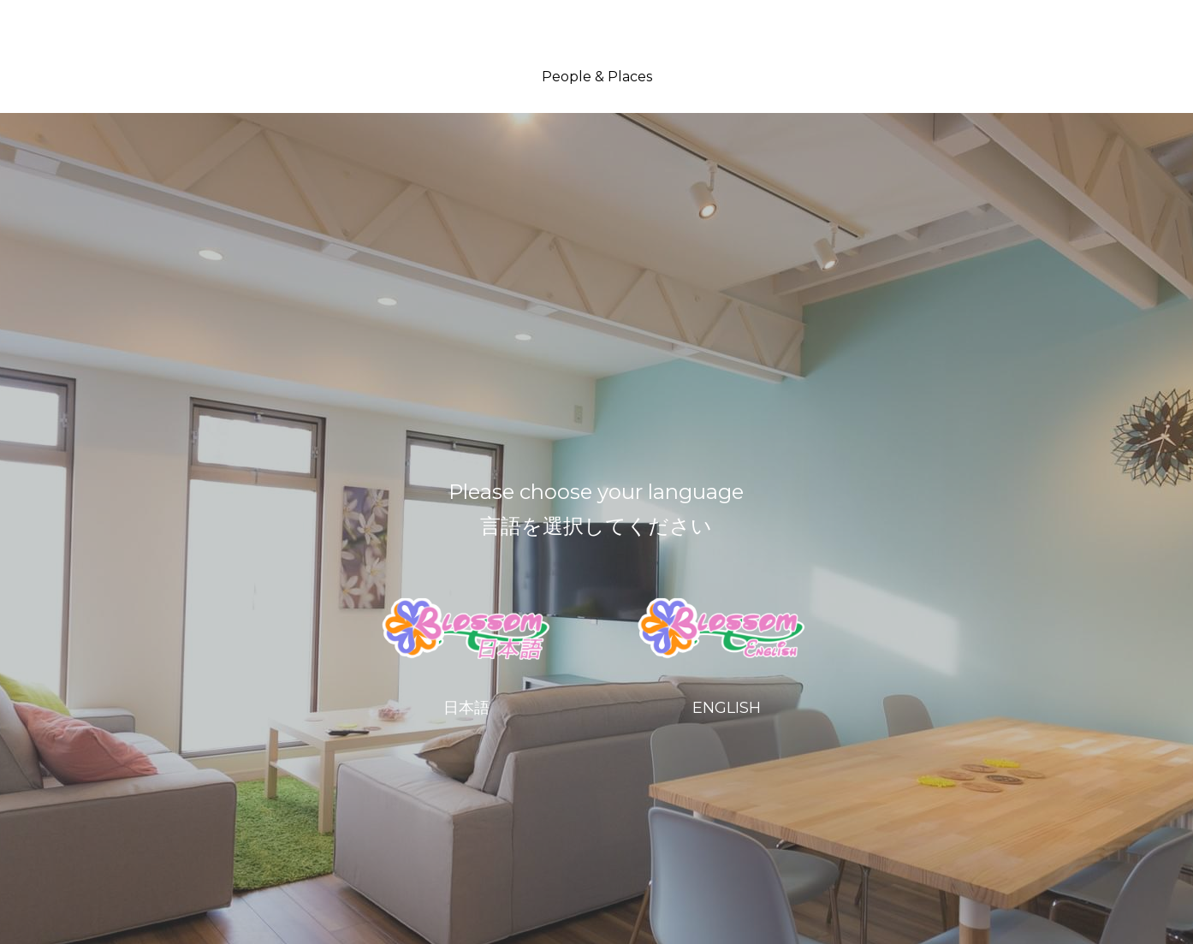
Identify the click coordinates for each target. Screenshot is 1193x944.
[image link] (469, 628)
